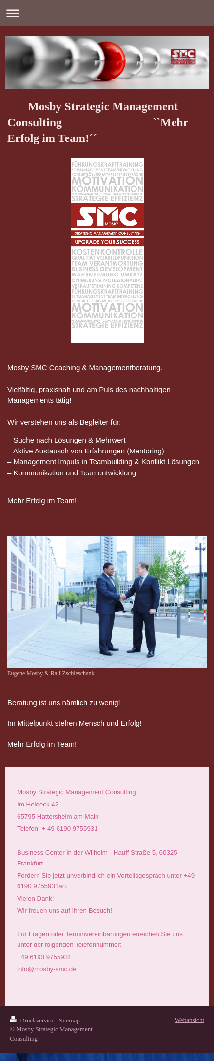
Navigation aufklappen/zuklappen (107, 12)
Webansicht (189, 1013)
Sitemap (69, 1014)
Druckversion (33, 1014)
